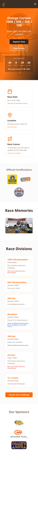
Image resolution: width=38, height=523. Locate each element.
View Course (19, 48)
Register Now (19, 41)
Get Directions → (13, 127)
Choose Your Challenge (19, 395)
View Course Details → (14, 153)
